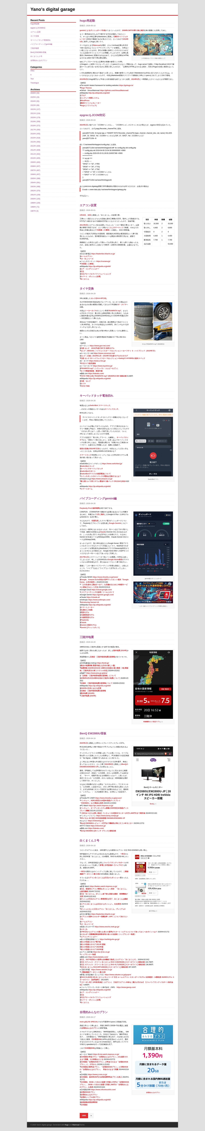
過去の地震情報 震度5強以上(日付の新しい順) (98, 666)
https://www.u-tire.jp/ (97, 361)
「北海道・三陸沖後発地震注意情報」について (98, 676)
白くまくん (85, 279)
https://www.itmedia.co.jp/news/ (105, 577)
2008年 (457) (35, 166)
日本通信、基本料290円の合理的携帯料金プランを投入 (101, 1077)
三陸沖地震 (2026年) (88, 696)
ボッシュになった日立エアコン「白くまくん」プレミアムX (103, 909)
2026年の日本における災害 (91, 688)
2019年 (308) (35, 122)
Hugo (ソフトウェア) (89, 106)
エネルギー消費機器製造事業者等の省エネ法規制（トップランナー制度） (108, 934)
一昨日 (122, 854)
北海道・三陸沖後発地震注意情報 (102, 657)
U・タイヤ (122, 304)
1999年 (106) (35, 203)
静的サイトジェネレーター (91, 103)
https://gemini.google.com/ (103, 595)
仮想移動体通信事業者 (89, 1102)
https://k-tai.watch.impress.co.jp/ (106, 1054)
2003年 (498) (35, 187)
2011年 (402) (35, 154)
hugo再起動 (87, 20)
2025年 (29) (34, 97)
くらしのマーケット (115, 228)
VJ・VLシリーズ (87, 259)
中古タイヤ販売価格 (88, 363)
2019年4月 (84, 79)
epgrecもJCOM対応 (92, 115)
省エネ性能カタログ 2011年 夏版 (93, 944)
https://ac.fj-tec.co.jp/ (101, 952)
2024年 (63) (34, 101)
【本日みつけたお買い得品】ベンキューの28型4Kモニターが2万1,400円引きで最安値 (113, 813)
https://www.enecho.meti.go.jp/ (107, 927)
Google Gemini (115, 523)
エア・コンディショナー (90, 269)
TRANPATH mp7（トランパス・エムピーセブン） (100, 368)
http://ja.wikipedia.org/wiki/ (99, 93)
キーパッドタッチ (111, 409)
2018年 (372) (35, 126)
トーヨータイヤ (90, 311)
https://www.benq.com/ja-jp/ (107, 816)
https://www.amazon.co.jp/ (101, 479)
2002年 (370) (35, 191)
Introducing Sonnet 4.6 (90, 602)
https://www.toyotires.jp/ (102, 366)
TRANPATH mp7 (114, 311)
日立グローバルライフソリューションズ (96, 274)
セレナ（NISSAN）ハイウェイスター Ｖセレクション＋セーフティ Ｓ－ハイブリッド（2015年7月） (118, 351)
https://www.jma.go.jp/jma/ (96, 673)
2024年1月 (84, 125)
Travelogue (34, 83)
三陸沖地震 (87, 637)
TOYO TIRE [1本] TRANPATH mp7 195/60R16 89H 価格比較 (104, 376)
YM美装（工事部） (103, 230)
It (30, 75)
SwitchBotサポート (88, 471)
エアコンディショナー (89, 937)
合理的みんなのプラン (94, 1012)
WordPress (85, 101)
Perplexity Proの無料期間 (89, 508)
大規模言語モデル (87, 615)
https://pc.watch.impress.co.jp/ (101, 806)
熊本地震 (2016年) (120, 651)
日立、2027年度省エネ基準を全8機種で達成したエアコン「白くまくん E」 (109, 960)
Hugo (67, 1125)
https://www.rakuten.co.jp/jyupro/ (118, 975)
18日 (89, 215)
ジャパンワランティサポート (114, 863)
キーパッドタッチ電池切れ (96, 395)
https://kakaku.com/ (96, 373)
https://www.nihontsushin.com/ (103, 1090)
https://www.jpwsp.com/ (126, 987)
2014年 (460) (35, 142)
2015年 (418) (35, 138)
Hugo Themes (86, 88)
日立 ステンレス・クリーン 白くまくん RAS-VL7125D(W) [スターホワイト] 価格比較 (113, 965)
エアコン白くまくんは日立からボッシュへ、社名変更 (101, 904)
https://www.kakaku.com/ (98, 957)
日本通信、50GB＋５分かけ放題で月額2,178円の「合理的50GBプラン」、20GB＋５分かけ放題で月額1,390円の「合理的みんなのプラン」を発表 (104, 1084)
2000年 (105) (35, 199)
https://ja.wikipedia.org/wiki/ (100, 266)
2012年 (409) (35, 150)
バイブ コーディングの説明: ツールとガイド (97, 592)
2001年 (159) (35, 195)
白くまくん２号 (89, 840)
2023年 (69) (34, 105)
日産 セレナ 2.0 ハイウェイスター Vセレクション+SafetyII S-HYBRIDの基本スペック (113, 358)
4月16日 (83, 215)
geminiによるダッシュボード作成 (92, 30)
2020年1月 (84, 743)
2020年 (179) (35, 117)
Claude (102, 532)
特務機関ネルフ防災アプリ (151, 721)
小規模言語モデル (87, 617)
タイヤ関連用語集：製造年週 (92, 371)
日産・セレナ (86, 381)
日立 (82, 271)
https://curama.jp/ (103, 261)
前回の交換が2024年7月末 (89, 449)
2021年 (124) (35, 113)
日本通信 (84, 1105)
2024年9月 (135, 79)
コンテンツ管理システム (90, 98)
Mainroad (97, 45)
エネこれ (84, 929)
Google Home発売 (115, 560)
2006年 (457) (35, 174)
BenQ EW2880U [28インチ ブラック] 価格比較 (98, 831)
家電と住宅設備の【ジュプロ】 (111, 865)
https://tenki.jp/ (103, 663)
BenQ (152, 804)
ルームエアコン (86, 256)
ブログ (83, 95)
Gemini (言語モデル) (88, 625)
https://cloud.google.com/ (101, 590)
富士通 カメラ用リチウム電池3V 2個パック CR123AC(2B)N (103, 481)
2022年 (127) (35, 109)
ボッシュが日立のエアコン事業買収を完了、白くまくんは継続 (104, 899)
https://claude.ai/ (93, 597)
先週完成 (94, 521)
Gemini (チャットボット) (90, 628)
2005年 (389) (35, 178)
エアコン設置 (88, 205)
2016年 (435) (35, 134)
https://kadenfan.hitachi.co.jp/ (103, 254)
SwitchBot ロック (87, 466)
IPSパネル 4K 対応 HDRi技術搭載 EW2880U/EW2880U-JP (103, 818)
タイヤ (83, 384)
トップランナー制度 (88, 954)
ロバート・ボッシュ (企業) (91, 276)
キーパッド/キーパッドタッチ (92, 469)
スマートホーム (86, 489)
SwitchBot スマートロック (100, 405)
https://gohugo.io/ (126, 85)
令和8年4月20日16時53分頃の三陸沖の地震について (100, 678)
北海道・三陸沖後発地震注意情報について (97, 683)
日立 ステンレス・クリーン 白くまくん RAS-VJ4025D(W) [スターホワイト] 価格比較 (113, 962)
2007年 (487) (35, 170)
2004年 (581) (35, 183)
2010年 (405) (35, 158)
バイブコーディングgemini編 (98, 498)
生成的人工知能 (86, 610)
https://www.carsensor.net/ (104, 353)
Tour (32, 79)
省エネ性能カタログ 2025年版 (92, 949)
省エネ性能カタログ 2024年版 (92, 947)
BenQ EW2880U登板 (93, 733)
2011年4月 (84, 225)
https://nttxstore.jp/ (98, 826)
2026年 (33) (34, 93)
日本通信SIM (96, 1039)
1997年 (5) (34, 211)
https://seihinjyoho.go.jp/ (110, 939)
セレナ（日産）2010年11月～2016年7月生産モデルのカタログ (104, 356)
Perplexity (85, 620)
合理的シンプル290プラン (90, 1097)
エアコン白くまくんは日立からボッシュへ (104, 878)
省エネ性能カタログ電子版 (91, 942)
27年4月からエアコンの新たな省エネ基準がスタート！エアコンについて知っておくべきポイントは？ (119, 932)
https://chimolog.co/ (96, 821)
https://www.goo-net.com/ (100, 346)
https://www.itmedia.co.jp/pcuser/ (108, 798)
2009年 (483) (35, 162)
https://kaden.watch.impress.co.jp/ (103, 886)
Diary (32, 71)
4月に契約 (100, 514)
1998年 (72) (34, 207)
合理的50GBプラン (88, 1092)
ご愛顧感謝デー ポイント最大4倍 (93, 972)
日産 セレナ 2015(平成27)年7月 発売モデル (97, 348)
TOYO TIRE (85, 386)
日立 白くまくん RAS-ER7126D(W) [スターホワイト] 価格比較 (104, 967)
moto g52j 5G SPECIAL (89, 1022)
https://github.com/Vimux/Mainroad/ (114, 90)
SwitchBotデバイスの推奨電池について (96, 474)
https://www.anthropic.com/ (99, 600)
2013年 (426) (35, 146)
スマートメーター (87, 607)
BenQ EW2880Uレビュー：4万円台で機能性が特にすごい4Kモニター (107, 823)
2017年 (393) (35, 130)
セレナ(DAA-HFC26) (98, 298)
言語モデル (85, 612)
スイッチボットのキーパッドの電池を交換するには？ (101, 476)
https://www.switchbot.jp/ (112, 464)
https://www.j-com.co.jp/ (97, 1074)
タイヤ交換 (87, 288)
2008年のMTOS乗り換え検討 (133, 30)
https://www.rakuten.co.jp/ (101, 970)
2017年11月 (84, 557)
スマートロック (85, 455)
